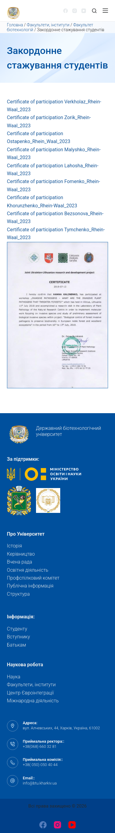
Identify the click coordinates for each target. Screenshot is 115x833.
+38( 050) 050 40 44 (40, 764)
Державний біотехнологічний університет (54, 434)
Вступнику (18, 637)
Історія (14, 546)
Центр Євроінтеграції (30, 693)
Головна (15, 24)
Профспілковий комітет (33, 578)
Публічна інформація (30, 586)
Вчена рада (19, 562)
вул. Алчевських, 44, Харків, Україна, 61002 (61, 728)
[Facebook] (65, 10)
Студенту (17, 629)
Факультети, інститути (48, 24)
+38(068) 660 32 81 (40, 746)
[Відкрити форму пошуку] (94, 10)
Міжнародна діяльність (33, 701)
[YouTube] (83, 10)
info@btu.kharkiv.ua (40, 783)
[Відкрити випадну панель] (105, 10)
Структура (18, 594)
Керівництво (21, 554)
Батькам (16, 645)
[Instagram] (74, 10)
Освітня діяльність (27, 570)
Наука (13, 677)
